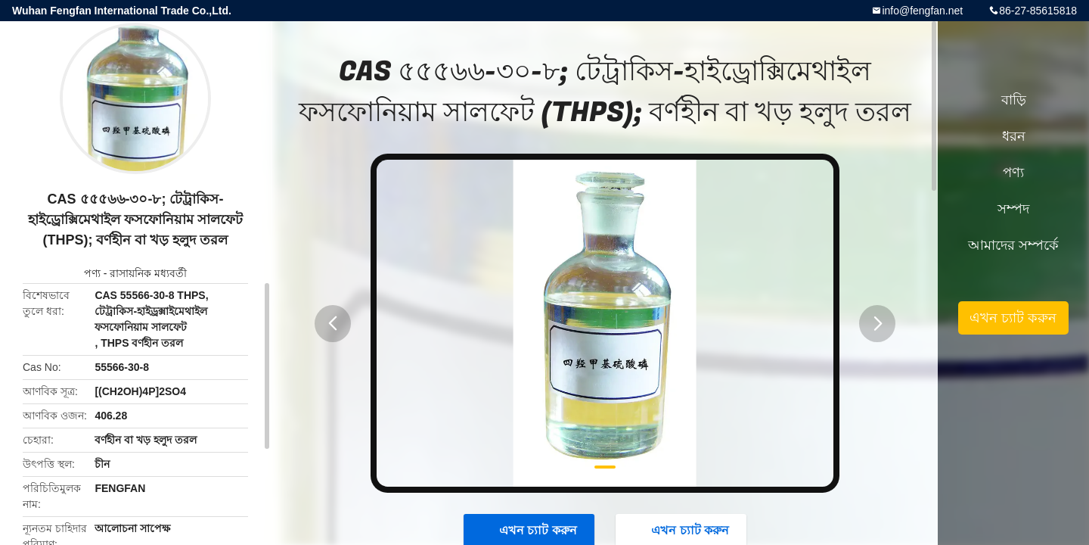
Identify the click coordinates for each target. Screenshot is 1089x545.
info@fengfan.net (922, 11)
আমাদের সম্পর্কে (1013, 245)
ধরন (1013, 136)
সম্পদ (1013, 208)
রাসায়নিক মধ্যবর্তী (148, 273)
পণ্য (92, 273)
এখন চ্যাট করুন (1013, 317)
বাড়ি (1013, 99)
